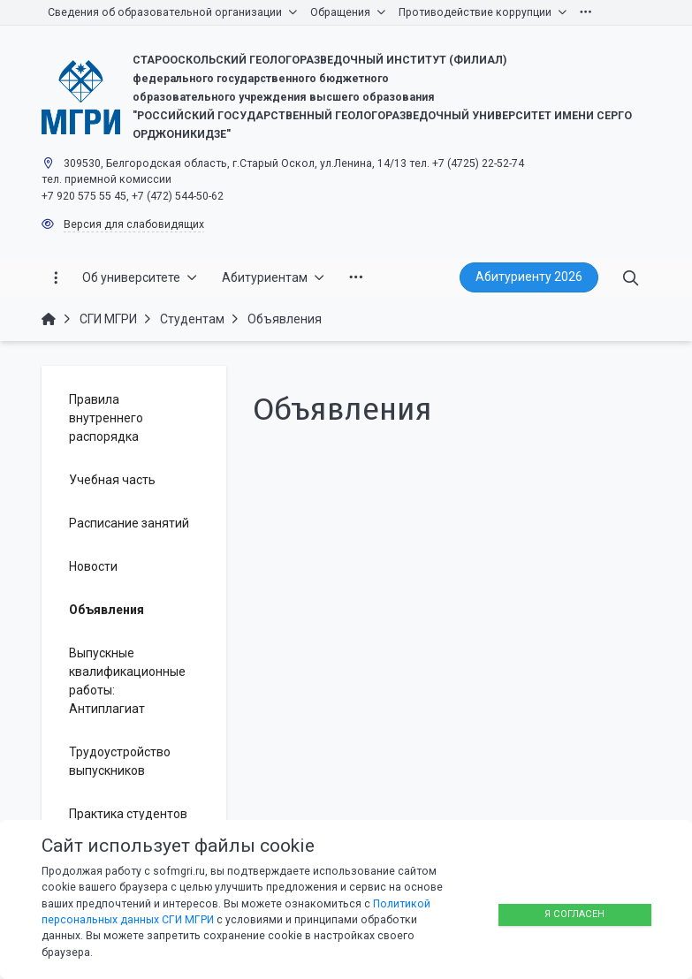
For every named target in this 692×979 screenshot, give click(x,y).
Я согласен (574, 914)
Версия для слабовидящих (134, 224)
